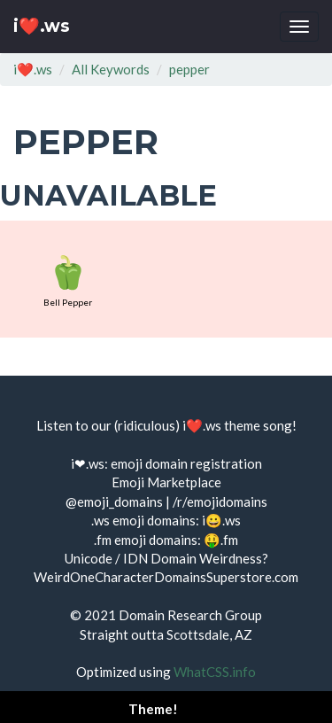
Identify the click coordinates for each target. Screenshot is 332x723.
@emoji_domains (114, 501)
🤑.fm (221, 540)
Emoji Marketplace (166, 482)
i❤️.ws (41, 26)
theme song (258, 425)
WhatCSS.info (215, 672)
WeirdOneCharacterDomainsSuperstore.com (166, 577)
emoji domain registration (186, 463)
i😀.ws (221, 520)
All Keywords (111, 69)
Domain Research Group (190, 615)
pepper (189, 69)
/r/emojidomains (220, 501)
